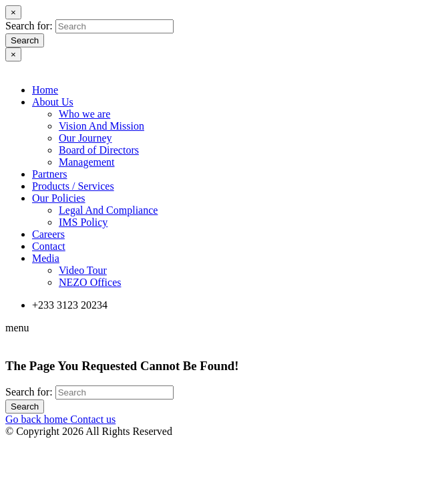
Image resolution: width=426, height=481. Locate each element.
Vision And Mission (101, 126)
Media (45, 258)
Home (45, 90)
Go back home (37, 419)
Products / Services (73, 186)
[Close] (13, 12)
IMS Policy (83, 222)
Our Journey (85, 138)
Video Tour (83, 270)
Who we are (84, 114)
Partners (49, 174)
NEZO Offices (90, 282)
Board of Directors (99, 150)
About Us (52, 102)
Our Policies (58, 198)
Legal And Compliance (108, 210)
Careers (48, 234)
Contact (48, 246)
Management (87, 162)
